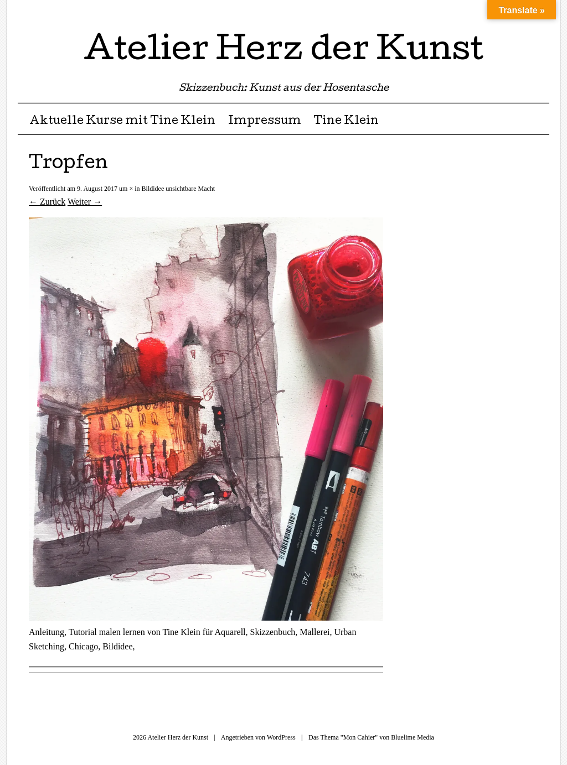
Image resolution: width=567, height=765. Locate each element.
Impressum (264, 121)
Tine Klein (346, 121)
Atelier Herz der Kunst (283, 52)
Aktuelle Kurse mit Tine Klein (122, 121)
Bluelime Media (412, 737)
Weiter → (85, 201)
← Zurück (47, 201)
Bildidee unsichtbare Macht (178, 188)
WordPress (281, 737)
